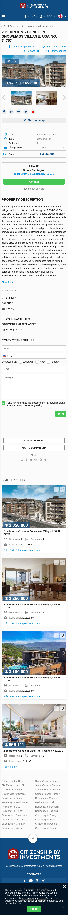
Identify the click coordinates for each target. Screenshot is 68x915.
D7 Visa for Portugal (12, 789)
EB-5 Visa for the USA (13, 785)
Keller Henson (10, 766)
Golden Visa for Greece (14, 794)
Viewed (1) (33, 51)
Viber (42, 361)
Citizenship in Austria (46, 823)
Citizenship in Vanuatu (13, 828)
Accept (34, 908)
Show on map (36, 120)
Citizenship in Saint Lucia (14, 815)
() (24, 46)
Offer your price (58, 51)
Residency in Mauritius (46, 798)
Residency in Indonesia (47, 806)
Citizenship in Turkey (46, 815)
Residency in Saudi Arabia (15, 802)
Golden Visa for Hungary (47, 794)
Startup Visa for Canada (47, 785)
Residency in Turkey (12, 811)
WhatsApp (28, 361)
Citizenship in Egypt (45, 819)
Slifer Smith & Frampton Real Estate (34, 174)
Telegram (55, 361)
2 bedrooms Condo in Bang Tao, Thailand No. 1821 (33, 750)
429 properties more (34, 188)
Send (60, 413)
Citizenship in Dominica (14, 819)
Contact (34, 181)
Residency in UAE (11, 806)
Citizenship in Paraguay (47, 828)
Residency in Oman (12, 798)
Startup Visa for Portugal (47, 789)
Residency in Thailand (46, 811)
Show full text (8, 282)
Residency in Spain (45, 802)
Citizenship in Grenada (13, 823)
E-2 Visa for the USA (12, 781)
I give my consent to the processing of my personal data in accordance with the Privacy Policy (36, 404)
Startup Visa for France (47, 781)
